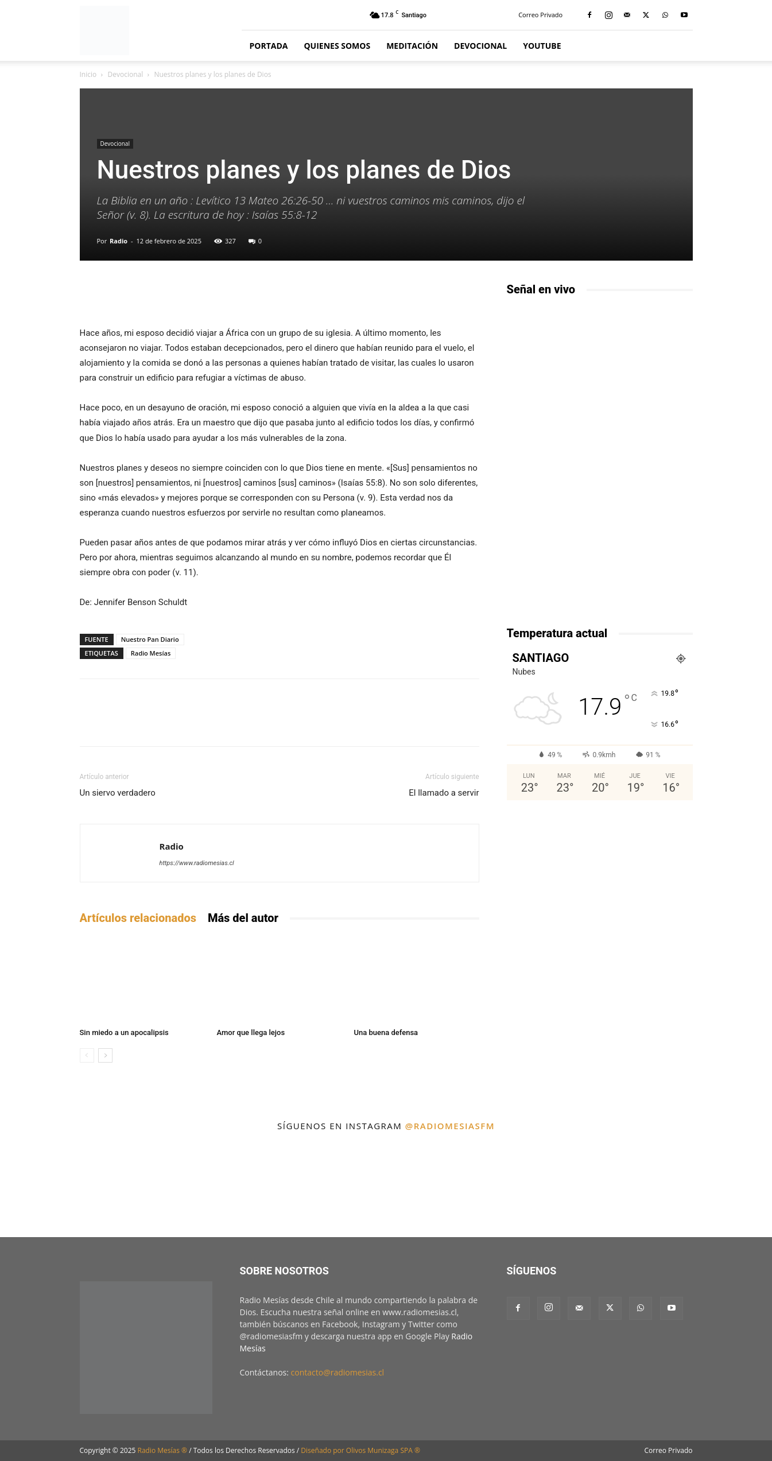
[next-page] (105, 1055)
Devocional (480, 45)
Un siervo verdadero (118, 793)
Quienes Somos (337, 45)
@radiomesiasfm (450, 1125)
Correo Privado (540, 14)
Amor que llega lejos (251, 1032)
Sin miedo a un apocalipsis (124, 1032)
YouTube (542, 45)
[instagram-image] (47, 1187)
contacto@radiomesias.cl (338, 1372)
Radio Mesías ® (163, 1450)
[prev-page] (87, 1055)
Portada (269, 45)
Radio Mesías (151, 653)
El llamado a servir (444, 793)
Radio (118, 241)
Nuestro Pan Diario (150, 639)
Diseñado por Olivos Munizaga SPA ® (360, 1450)
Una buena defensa (386, 1032)
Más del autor (243, 918)
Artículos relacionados (138, 918)
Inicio (88, 74)
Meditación (412, 45)
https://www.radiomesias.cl (197, 863)
